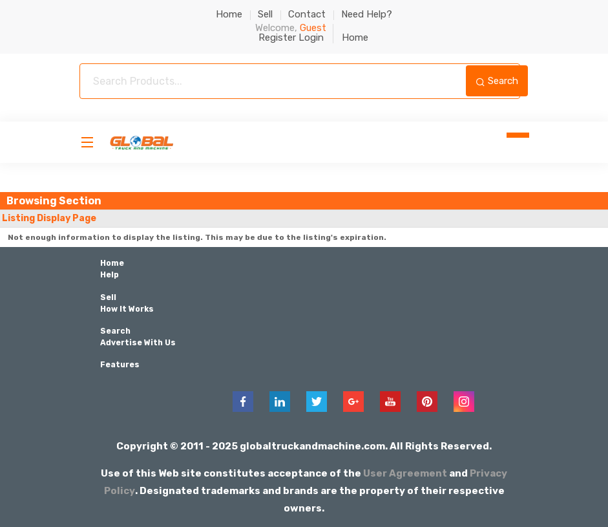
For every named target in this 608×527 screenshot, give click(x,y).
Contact (307, 14)
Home (229, 14)
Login (311, 37)
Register (277, 37)
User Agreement (405, 473)
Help (109, 274)
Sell (265, 14)
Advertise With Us (138, 342)
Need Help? (366, 14)
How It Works (127, 308)
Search (497, 81)
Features (120, 364)
